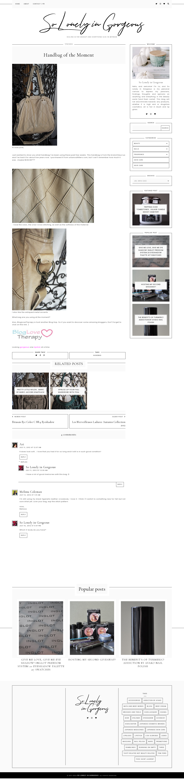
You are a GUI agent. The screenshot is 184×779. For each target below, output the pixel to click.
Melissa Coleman (31, 492)
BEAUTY (137, 143)
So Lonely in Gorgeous (41, 467)
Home (17, 4)
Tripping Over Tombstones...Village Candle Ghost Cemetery (151, 209)
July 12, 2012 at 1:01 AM (30, 495)
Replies (24, 462)
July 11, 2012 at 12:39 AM (37, 470)
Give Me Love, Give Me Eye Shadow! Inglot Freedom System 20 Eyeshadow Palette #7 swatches (150, 251)
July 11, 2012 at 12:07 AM (30, 447)
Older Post (118, 417)
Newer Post (19, 417)
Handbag (97, 355)
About (26, 4)
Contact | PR (39, 4)
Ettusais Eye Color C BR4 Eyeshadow (33, 422)
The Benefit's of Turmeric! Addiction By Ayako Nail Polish (151, 320)
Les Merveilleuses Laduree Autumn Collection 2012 (98, 423)
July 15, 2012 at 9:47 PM (30, 526)
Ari (22, 444)
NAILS (136, 149)
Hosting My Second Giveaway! (151, 285)
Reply (23, 457)
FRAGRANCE (139, 154)
